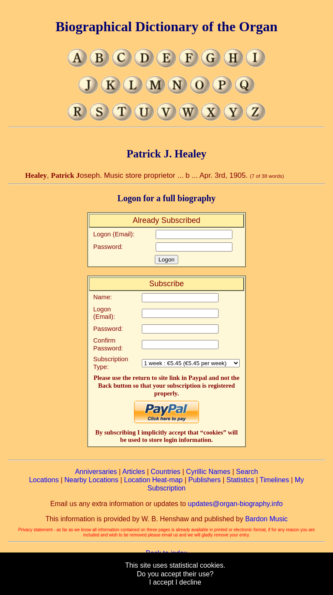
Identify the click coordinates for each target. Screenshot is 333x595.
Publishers (204, 480)
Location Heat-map (153, 480)
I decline (188, 582)
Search (247, 471)
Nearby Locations (91, 480)
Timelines (274, 480)
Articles (133, 471)
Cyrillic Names (208, 471)
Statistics (240, 480)
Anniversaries (96, 471)
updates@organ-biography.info (235, 503)
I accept (161, 582)
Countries (165, 471)
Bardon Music (266, 519)
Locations (44, 480)
